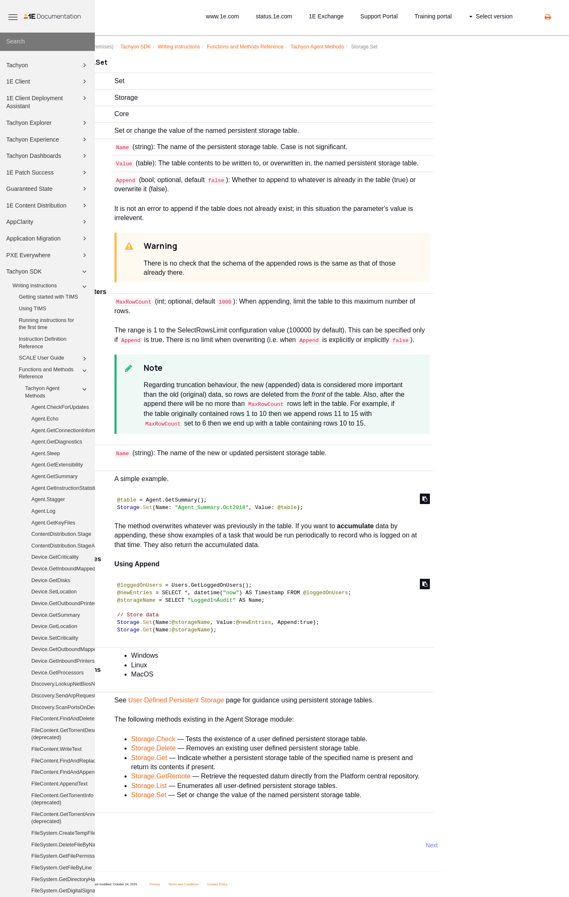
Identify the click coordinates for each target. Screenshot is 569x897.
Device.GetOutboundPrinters (63, 603)
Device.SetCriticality (54, 638)
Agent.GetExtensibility (57, 465)
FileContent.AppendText (59, 784)
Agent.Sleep (45, 453)
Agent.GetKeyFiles (53, 523)
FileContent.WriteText (56, 749)
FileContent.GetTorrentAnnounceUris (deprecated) (63, 818)
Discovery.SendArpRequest (63, 696)
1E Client (47, 81)
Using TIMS (32, 309)
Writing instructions (51, 286)
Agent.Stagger (48, 499)
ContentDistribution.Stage (61, 534)
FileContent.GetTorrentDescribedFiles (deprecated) (63, 734)
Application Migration (47, 238)
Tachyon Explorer (47, 122)
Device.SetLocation (54, 592)
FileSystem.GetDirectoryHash (63, 879)
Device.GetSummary (55, 615)
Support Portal (379, 16)
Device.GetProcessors (57, 673)
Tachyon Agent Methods (57, 392)
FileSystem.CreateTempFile (63, 833)
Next (472, 845)
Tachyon (47, 65)
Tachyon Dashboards (47, 155)
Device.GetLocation (54, 626)
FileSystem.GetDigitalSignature (63, 891)
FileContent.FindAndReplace (63, 761)
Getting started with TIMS (48, 297)
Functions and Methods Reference (54, 373)
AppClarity (47, 221)
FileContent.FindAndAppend (63, 772)
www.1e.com (222, 16)
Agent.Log (43, 511)
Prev (117, 845)
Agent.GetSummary (54, 476)
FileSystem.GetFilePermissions (63, 856)
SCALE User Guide (54, 358)
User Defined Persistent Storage (216, 700)
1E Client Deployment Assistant (47, 102)
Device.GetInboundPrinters (62, 661)
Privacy (195, 884)
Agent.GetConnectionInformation (63, 430)
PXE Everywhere (47, 255)
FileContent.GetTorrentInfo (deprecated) (62, 799)
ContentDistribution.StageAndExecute (63, 546)
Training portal (433, 16)
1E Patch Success (47, 172)
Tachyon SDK (47, 271)
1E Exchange (326, 16)
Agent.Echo (44, 419)
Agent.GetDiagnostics (56, 442)
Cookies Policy (257, 884)
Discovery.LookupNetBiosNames (63, 684)
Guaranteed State (47, 188)
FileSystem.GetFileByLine (61, 868)
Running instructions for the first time (46, 324)
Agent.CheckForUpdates (60, 407)
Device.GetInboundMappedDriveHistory (63, 569)
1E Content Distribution (47, 205)
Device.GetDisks (50, 580)
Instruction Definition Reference (42, 343)
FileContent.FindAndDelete (62, 719)
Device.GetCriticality (55, 557)
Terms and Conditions (223, 884)
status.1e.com (274, 16)
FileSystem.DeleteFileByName (63, 845)
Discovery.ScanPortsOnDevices (63, 707)
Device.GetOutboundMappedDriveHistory (63, 649)
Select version (491, 16)
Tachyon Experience (47, 139)
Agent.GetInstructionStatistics (63, 488)
